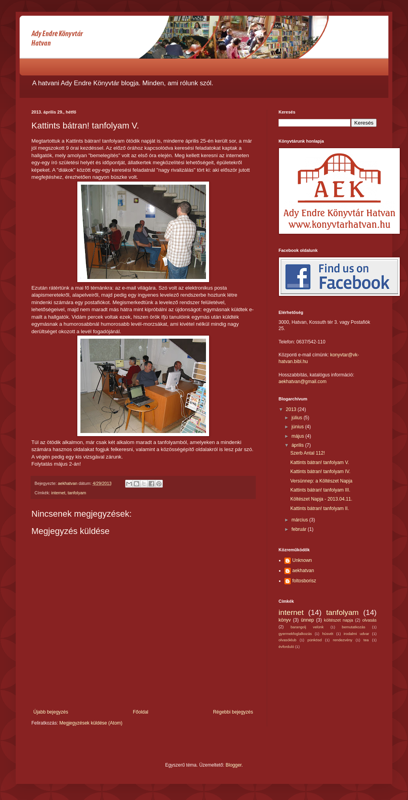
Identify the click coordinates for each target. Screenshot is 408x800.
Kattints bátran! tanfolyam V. (319, 462)
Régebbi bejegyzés (233, 712)
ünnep (307, 620)
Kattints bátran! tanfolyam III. (320, 490)
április (298, 445)
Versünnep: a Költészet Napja (321, 481)
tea (366, 640)
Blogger (234, 765)
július (297, 417)
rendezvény (343, 640)
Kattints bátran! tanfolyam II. (319, 508)
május (298, 436)
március (300, 520)
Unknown (302, 560)
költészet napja (338, 620)
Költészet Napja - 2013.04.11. (321, 499)
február (299, 529)
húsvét (327, 633)
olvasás (369, 620)
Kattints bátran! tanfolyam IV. (320, 471)
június (298, 426)
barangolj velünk (307, 627)
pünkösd (315, 640)
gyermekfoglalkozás (295, 633)
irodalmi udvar (356, 633)
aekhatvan (303, 570)
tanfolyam (77, 492)
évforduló (286, 646)
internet (58, 492)
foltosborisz (304, 580)
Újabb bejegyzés (50, 712)
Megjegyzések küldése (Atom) (90, 723)
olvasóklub (287, 640)
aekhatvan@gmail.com (302, 381)
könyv (285, 620)
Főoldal (140, 712)
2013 (292, 409)
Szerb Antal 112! (307, 453)
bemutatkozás (353, 627)
